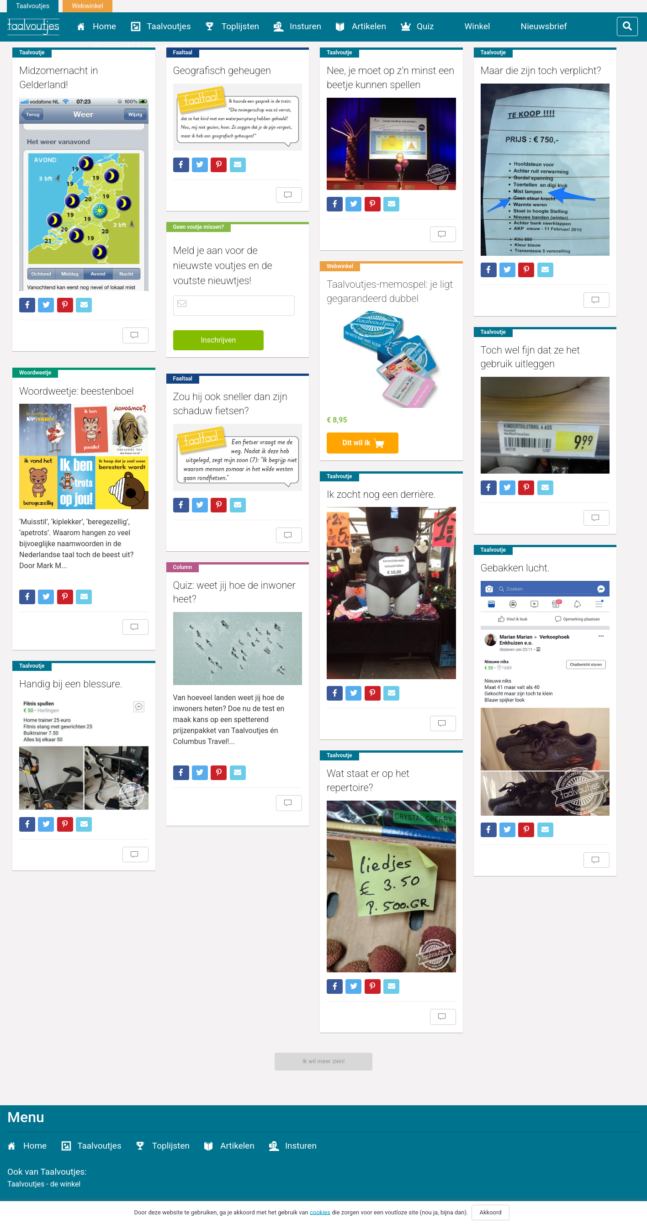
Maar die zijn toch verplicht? (513, 70)
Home (104, 26)
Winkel (477, 26)
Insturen (305, 26)
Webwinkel (87, 6)
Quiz (425, 26)
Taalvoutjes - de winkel (43, 1184)
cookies (320, 1211)
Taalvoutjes (32, 6)
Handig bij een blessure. (70, 671)
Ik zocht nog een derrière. (363, 480)
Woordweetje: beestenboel (76, 377)
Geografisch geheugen (212, 70)
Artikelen (369, 26)
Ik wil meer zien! (323, 1061)
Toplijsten (240, 26)
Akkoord (490, 1212)
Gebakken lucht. (487, 557)
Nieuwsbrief (544, 26)
